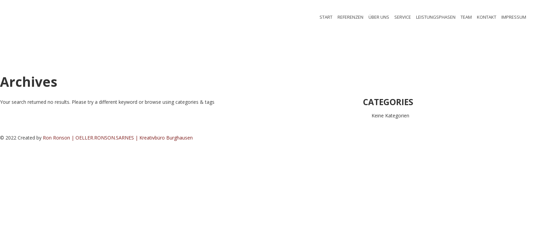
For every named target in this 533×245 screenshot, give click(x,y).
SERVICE (402, 17)
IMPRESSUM (513, 17)
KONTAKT (486, 17)
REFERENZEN (350, 17)
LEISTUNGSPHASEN (435, 17)
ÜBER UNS (378, 17)
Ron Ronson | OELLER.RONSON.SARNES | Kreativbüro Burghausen (118, 137)
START (326, 17)
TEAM (466, 17)
